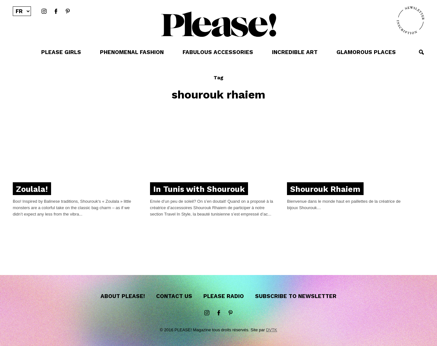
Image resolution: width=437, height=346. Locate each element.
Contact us (174, 296)
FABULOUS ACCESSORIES (218, 52)
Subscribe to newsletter (295, 296)
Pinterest (68, 11)
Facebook (56, 11)
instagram (44, 11)
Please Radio (223, 296)
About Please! (123, 296)
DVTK (271, 329)
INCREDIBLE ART (295, 52)
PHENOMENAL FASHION (132, 52)
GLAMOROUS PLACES (366, 52)
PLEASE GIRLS (61, 52)
